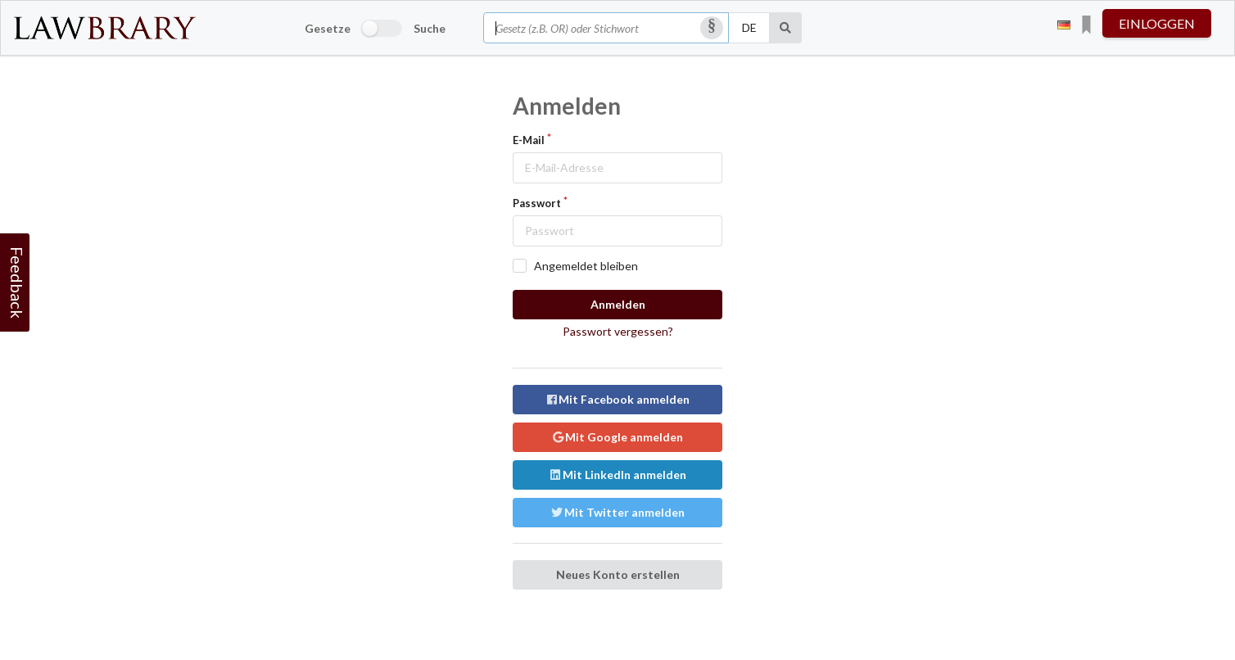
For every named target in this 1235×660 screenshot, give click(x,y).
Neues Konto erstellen (618, 574)
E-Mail (529, 140)
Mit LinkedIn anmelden (617, 474)
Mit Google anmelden (618, 437)
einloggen (1157, 23)
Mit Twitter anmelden (617, 512)
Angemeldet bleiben (586, 266)
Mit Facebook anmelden (617, 399)
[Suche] (786, 27)
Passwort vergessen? (618, 331)
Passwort (537, 203)
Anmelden (617, 304)
